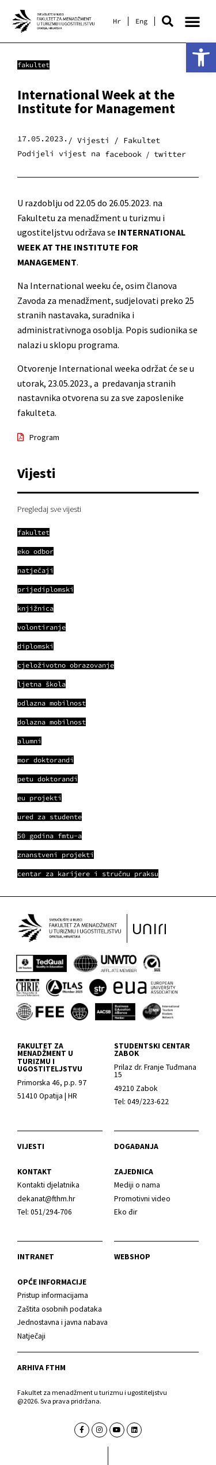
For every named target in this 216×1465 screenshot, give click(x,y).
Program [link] (44, 437)
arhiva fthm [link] (41, 1368)
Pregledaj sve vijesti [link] (49, 509)
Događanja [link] (136, 1146)
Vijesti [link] (30, 1146)
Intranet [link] (35, 1257)
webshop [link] (132, 1257)
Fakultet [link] (33, 64)
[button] (167, 21)
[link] (201, 57)
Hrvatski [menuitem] (117, 21)
